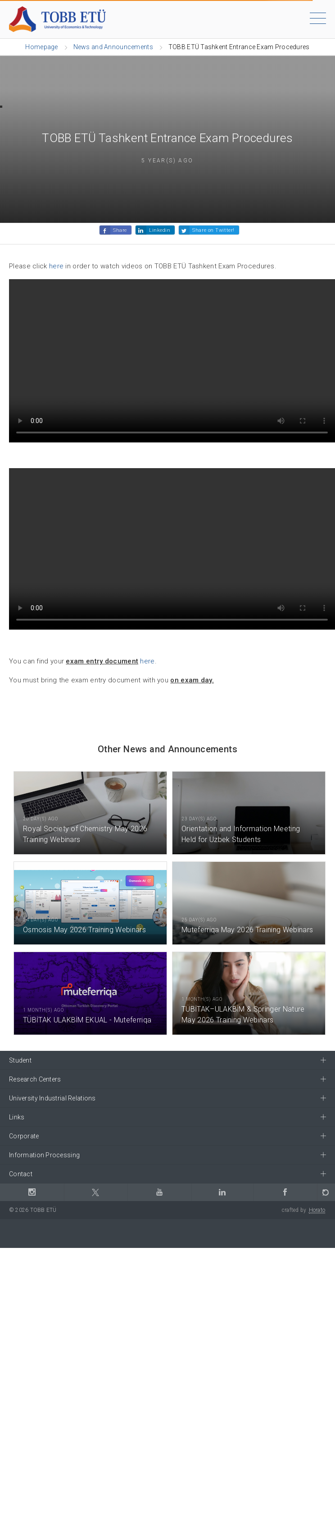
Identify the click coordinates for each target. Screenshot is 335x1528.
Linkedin (159, 230)
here (56, 266)
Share (120, 230)
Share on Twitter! (213, 230)
